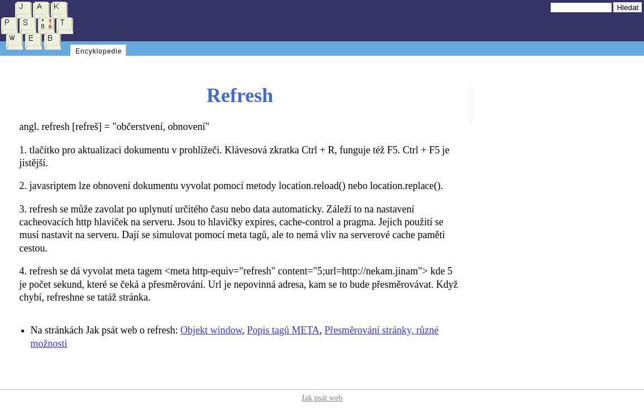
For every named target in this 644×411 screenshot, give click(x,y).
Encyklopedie (98, 51)
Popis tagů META (283, 330)
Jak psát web (322, 397)
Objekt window (211, 330)
